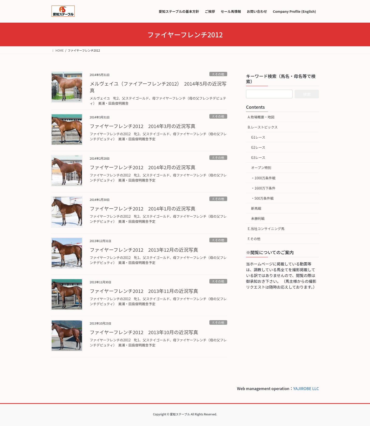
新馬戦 (256, 208)
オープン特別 (261, 167)
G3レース (258, 157)
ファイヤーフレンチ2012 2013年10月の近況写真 (144, 332)
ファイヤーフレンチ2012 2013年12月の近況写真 (144, 249)
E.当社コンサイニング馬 (266, 228)
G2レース (258, 147)
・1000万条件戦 (263, 178)
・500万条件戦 (262, 198)
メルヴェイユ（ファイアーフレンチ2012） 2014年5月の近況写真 (158, 87)
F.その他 (218, 74)
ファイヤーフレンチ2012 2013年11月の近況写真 (144, 290)
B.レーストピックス (263, 127)
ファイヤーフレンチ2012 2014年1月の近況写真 (142, 208)
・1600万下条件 (263, 188)
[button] (66, 129)
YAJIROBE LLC (306, 388)
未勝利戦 (258, 218)
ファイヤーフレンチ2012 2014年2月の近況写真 (142, 167)
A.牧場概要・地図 (261, 117)
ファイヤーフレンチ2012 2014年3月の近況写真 (142, 125)
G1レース (258, 137)
